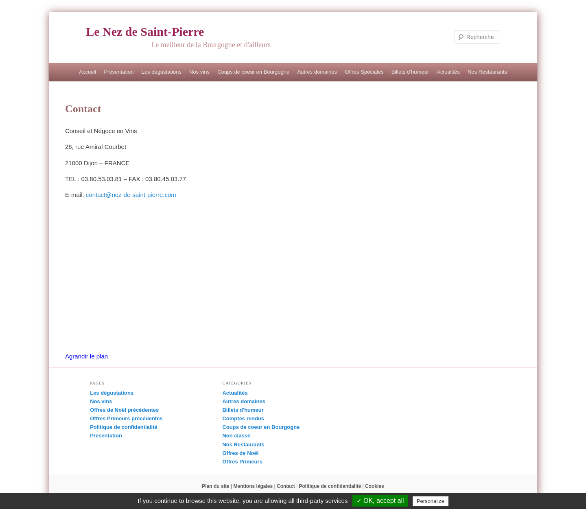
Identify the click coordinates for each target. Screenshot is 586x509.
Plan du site (215, 486)
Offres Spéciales (364, 72)
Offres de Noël (240, 453)
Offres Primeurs (242, 462)
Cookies (374, 486)
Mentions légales (253, 486)
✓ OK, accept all (380, 500)
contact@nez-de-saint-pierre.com (131, 194)
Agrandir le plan (86, 356)
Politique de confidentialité (123, 427)
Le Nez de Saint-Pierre (145, 31)
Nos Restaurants (487, 72)
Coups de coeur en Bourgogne (253, 72)
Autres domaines (317, 72)
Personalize (430, 501)
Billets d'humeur (242, 410)
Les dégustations (161, 72)
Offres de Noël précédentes (124, 410)
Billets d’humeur (410, 72)
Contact (286, 486)
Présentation (118, 72)
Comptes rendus (243, 418)
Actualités (448, 72)
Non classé (236, 436)
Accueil (87, 72)
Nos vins (199, 72)
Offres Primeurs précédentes (126, 418)
